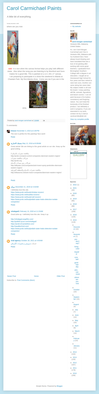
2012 (75, 363)
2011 (75, 368)
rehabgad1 (15, 211)
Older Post (61, 276)
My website (76, 26)
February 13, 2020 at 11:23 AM (31, 211)
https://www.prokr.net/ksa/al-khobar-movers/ (27, 192)
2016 (75, 215)
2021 (75, 188)
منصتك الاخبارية (16, 143)
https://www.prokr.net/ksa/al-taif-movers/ (26, 197)
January (77, 346)
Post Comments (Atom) (26, 280)
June (77, 315)
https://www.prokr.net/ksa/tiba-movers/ (25, 195)
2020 (75, 193)
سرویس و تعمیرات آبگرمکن (21, 244)
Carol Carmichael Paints (34, 8)
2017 (75, 209)
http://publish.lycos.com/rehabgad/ (24, 221)
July (76, 310)
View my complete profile (79, 119)
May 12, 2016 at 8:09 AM (31, 143)
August (76, 304)
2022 (75, 185)
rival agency (16, 240)
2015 (75, 220)
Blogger (60, 386)
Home (36, 276)
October (77, 290)
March (77, 331)
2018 (75, 204)
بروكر (13, 187)
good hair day (76, 265)
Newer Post (11, 276)
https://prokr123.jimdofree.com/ (22, 224)
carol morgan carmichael (82, 42)
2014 (75, 352)
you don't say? (76, 241)
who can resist (77, 272)
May (76, 320)
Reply (13, 137)
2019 (75, 199)
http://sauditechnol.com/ (20, 226)
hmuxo (13, 131)
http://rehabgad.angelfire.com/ (22, 219)
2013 (75, 357)
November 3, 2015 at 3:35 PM (28, 131)
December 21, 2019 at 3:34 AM (27, 187)
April (76, 326)
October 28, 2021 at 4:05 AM (32, 240)
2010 (75, 373)
